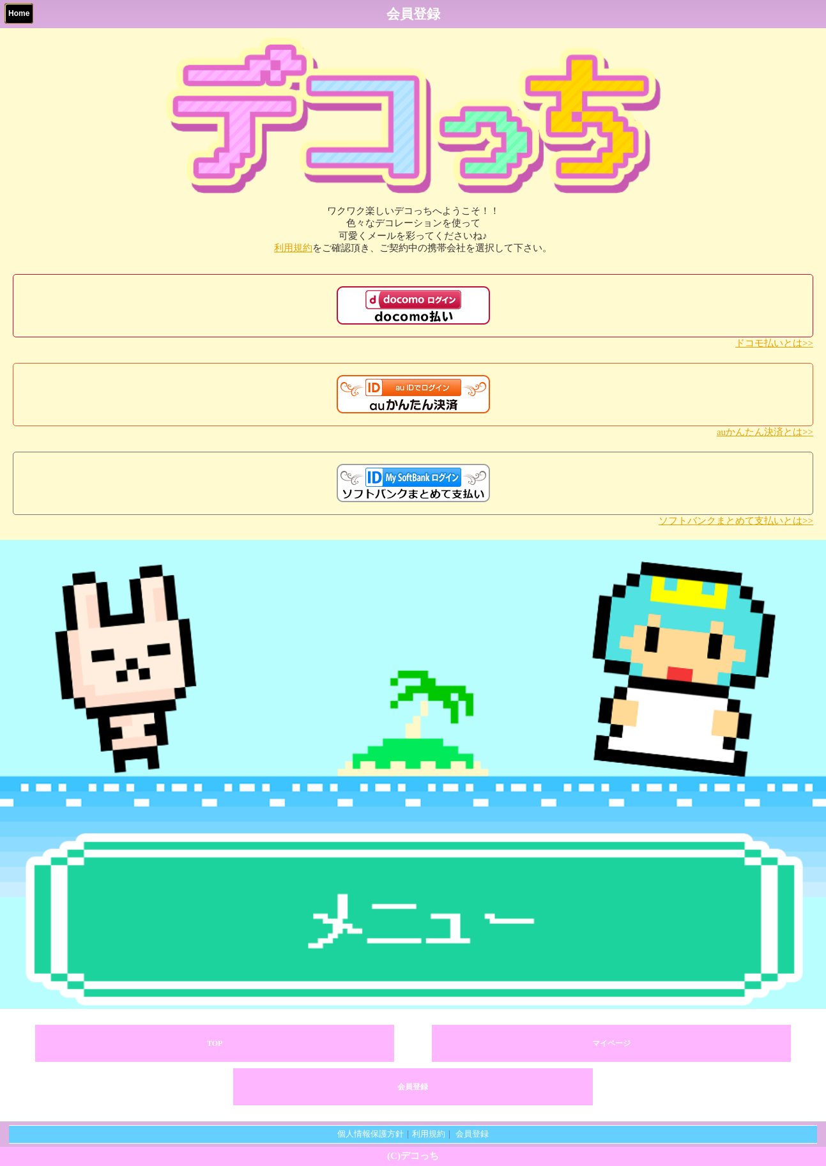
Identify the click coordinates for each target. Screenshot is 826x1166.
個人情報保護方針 (370, 1134)
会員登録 (412, 1086)
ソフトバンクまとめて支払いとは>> (736, 521)
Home (18, 13)
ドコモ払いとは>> (774, 343)
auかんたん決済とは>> (765, 432)
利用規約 (293, 248)
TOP (214, 1043)
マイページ (611, 1043)
